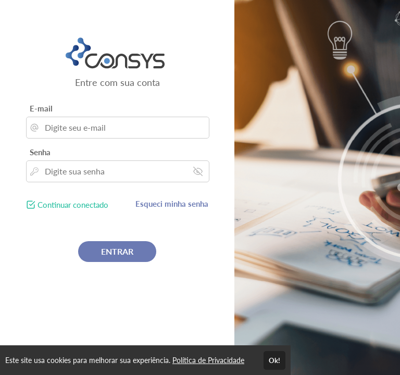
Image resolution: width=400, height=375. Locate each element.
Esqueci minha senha (171, 203)
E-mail (41, 108)
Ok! (274, 360)
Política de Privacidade (208, 360)
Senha (40, 152)
